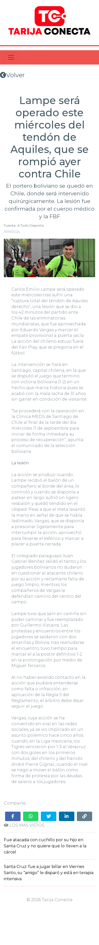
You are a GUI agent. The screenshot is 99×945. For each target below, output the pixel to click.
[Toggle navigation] (11, 57)
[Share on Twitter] (48, 816)
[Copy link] (84, 816)
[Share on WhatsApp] (31, 816)
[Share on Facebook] (13, 816)
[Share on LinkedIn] (66, 816)
